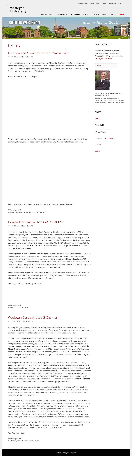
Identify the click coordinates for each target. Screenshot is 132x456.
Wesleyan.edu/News (103, 59)
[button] (122, 14)
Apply (98, 3)
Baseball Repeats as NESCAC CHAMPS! (35, 222)
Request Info (83, 3)
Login (97, 151)
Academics (62, 14)
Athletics (19, 212)
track (37, 441)
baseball (20, 308)
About (113, 14)
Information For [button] (116, 3)
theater (31, 441)
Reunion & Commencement (32, 212)
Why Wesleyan (46, 14)
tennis (45, 212)
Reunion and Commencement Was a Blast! (38, 53)
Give (104, 3)
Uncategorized (15, 210)
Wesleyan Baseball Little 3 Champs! (33, 317)
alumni (12, 212)
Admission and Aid (79, 14)
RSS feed (112, 138)
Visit (92, 3)
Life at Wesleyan (99, 14)
